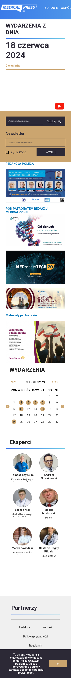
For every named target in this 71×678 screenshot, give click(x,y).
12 (28, 408)
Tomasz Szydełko (22, 474)
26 (28, 421)
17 (14, 415)
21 (42, 415)
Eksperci (20, 442)
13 (35, 408)
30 (57, 421)
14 (42, 408)
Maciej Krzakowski (48, 511)
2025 (55, 382)
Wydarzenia (27, 369)
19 (28, 415)
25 (21, 421)
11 (21, 408)
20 (35, 415)
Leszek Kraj (22, 509)
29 (49, 421)
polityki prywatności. (31, 671)
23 (57, 415)
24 (14, 421)
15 (49, 408)
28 (42, 421)
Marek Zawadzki (22, 548)
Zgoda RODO (18, 152)
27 (35, 421)
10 (14, 408)
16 (57, 408)
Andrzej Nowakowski (49, 476)
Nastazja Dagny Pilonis (49, 550)
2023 (13, 382)
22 (49, 415)
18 (21, 415)
